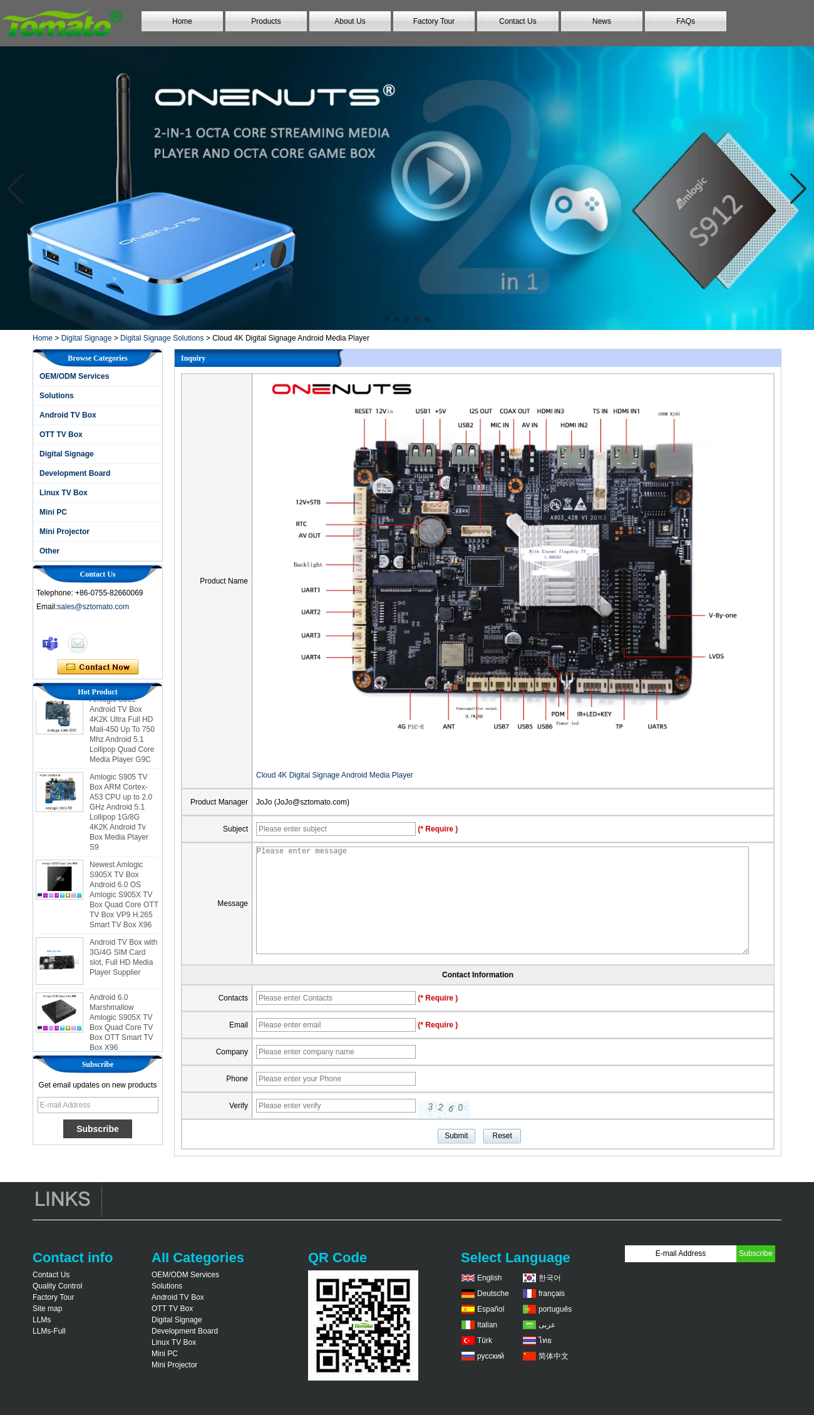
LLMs (42, 1319)
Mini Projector (64, 531)
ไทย (545, 1340)
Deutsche (493, 1293)
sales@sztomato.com (93, 606)
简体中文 (553, 1356)
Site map (47, 1308)
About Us (349, 21)
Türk (484, 1340)
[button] (386, 319)
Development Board (74, 473)
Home (182, 21)
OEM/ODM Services (74, 376)
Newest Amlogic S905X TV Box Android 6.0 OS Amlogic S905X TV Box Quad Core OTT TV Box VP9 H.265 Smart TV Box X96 (124, 898)
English (489, 1278)
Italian (487, 1324)
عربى (546, 1324)
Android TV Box (67, 415)
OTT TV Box (61, 434)
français (551, 1293)
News (601, 21)
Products (266, 21)
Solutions (56, 395)
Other (49, 551)
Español (490, 1309)
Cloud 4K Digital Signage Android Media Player (334, 775)
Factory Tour (434, 21)
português (555, 1309)
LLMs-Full (49, 1331)
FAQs (685, 21)
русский (490, 1356)
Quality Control (57, 1286)
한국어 (549, 1278)
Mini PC (53, 512)
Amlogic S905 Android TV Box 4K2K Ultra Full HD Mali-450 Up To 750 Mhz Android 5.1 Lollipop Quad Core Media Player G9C (122, 733)
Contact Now (98, 667)
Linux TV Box (63, 492)
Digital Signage (86, 338)
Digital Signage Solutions (162, 338)
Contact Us (517, 21)
